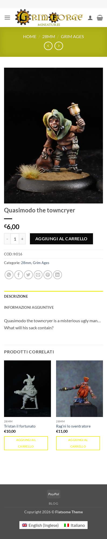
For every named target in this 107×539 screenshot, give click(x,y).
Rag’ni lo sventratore (73, 426)
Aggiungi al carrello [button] (26, 443)
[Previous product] (58, 46)
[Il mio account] (90, 18)
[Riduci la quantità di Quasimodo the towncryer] (7, 238)
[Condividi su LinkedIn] (57, 274)
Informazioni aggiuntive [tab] (29, 307)
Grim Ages (72, 36)
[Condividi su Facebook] (18, 274)
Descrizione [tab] (16, 296)
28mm (48, 36)
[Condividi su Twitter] (28, 274)
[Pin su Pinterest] (47, 274)
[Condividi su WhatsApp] (9, 274)
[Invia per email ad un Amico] (38, 274)
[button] (7, 17)
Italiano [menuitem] (78, 525)
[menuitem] (40, 525)
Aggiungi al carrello (61, 238)
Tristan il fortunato (20, 426)
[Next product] (48, 46)
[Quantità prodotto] (15, 238)
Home (29, 36)
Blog (53, 503)
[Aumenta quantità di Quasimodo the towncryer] (22, 238)
